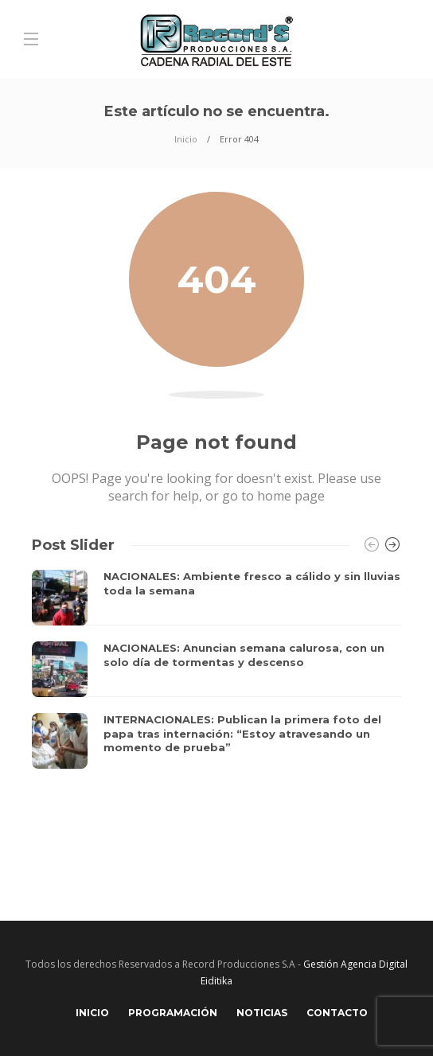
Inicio (185, 139)
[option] (216, 669)
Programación (172, 1013)
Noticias (261, 1013)
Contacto (337, 1013)
